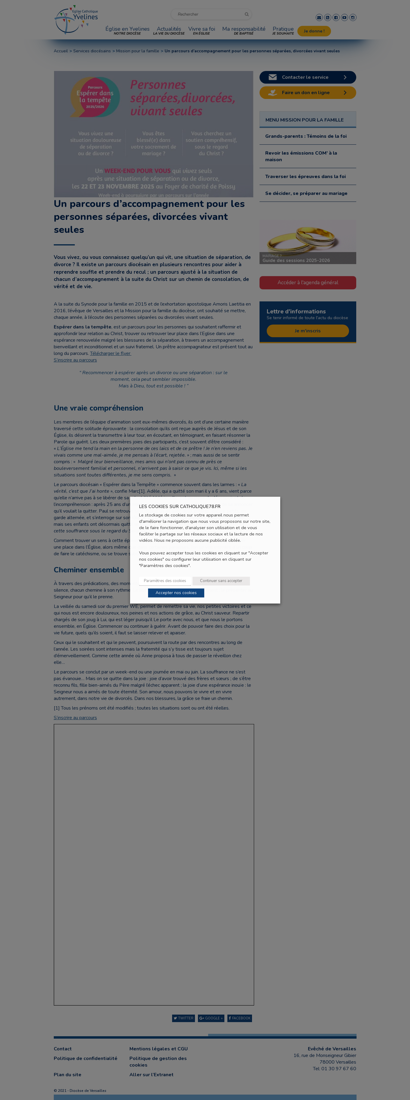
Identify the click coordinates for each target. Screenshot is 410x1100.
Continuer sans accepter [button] (221, 581)
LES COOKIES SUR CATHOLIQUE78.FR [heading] (179, 506)
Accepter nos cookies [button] (176, 593)
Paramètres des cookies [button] (165, 581)
